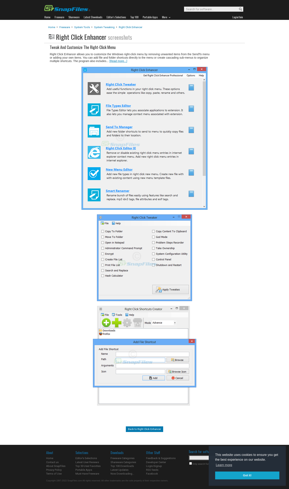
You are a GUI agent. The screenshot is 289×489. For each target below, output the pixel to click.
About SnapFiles (55, 466)
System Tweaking (104, 27)
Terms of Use (54, 473)
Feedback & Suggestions (161, 458)
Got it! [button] (247, 475)
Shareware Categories (123, 462)
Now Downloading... (122, 473)
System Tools (82, 27)
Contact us (52, 462)
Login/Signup (154, 466)
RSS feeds (152, 469)
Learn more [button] (224, 465)
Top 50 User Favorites (88, 466)
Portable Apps (83, 469)
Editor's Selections (86, 458)
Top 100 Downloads (122, 466)
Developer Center (156, 462)
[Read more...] (118, 61)
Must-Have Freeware (87, 473)
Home (51, 27)
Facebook (152, 473)
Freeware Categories (122, 458)
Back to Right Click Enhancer (144, 429)
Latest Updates (119, 469)
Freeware (64, 27)
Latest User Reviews (87, 462)
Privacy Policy (54, 469)
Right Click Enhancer (130, 27)
